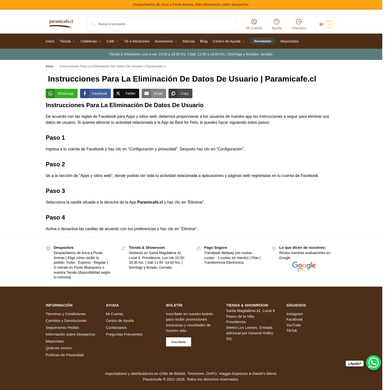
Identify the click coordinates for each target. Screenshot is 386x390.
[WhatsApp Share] (62, 93)
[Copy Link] (180, 93)
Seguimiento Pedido (62, 327)
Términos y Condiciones (66, 314)
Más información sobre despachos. (222, 4)
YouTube (293, 325)
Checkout (299, 24)
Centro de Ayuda (119, 320)
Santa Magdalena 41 (243, 310)
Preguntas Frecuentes (124, 334)
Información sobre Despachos (70, 334)
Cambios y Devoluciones (66, 320)
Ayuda (276, 24)
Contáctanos (116, 327)
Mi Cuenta (254, 24)
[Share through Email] (154, 93)
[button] (326, 24)
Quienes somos (59, 348)
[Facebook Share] (95, 93)
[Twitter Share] (126, 93)
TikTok (291, 330)
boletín (207, 314)
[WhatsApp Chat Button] (373, 362)
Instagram (294, 314)
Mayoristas (55, 341)
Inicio (50, 66)
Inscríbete (174, 314)
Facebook (294, 319)
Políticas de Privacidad (65, 355)
